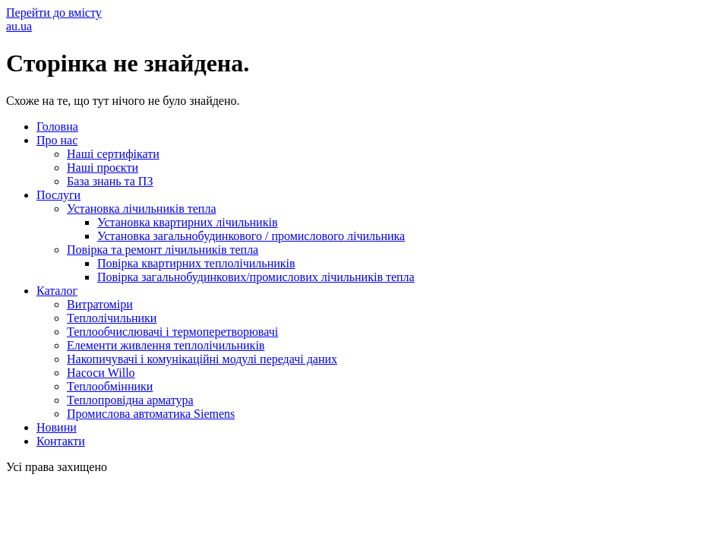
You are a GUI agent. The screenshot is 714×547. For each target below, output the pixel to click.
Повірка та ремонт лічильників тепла (162, 249)
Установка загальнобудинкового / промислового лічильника (251, 235)
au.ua (19, 26)
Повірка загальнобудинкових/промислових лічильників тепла (256, 276)
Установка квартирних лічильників (187, 222)
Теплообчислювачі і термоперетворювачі (172, 331)
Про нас (56, 140)
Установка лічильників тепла (141, 208)
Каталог (56, 290)
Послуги (58, 194)
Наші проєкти (102, 167)
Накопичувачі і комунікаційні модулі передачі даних (202, 359)
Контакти (60, 441)
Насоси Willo (101, 372)
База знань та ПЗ (110, 181)
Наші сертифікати (113, 153)
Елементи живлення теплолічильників (165, 345)
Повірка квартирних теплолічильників (196, 263)
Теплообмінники (110, 386)
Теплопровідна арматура (130, 400)
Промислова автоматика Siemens (151, 413)
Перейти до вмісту (54, 12)
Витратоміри (100, 304)
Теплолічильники (111, 317)
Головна (57, 126)
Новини (56, 427)
